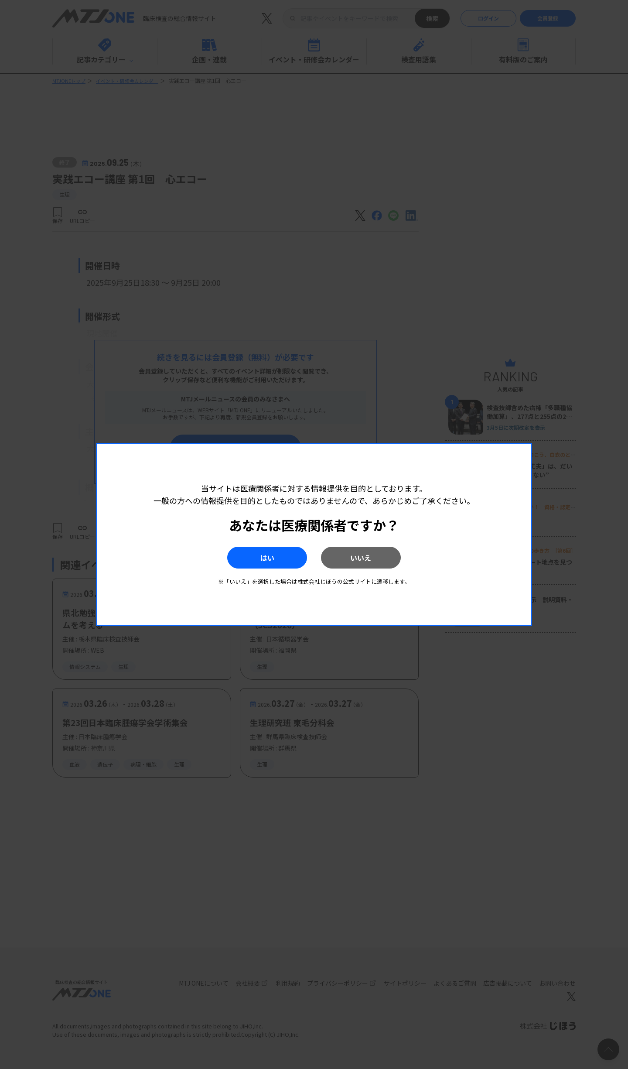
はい (257, 557)
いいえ (371, 557)
